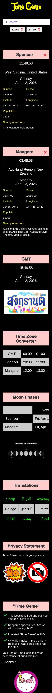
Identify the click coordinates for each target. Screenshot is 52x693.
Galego (10, 509)
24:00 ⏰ (34, 29)
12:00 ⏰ (18, 29)
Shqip (10, 499)
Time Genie (26, 7)
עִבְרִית (45, 509)
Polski (46, 519)
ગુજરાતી (26, 509)
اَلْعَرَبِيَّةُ (26, 499)
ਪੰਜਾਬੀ (10, 519)
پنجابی (26, 519)
